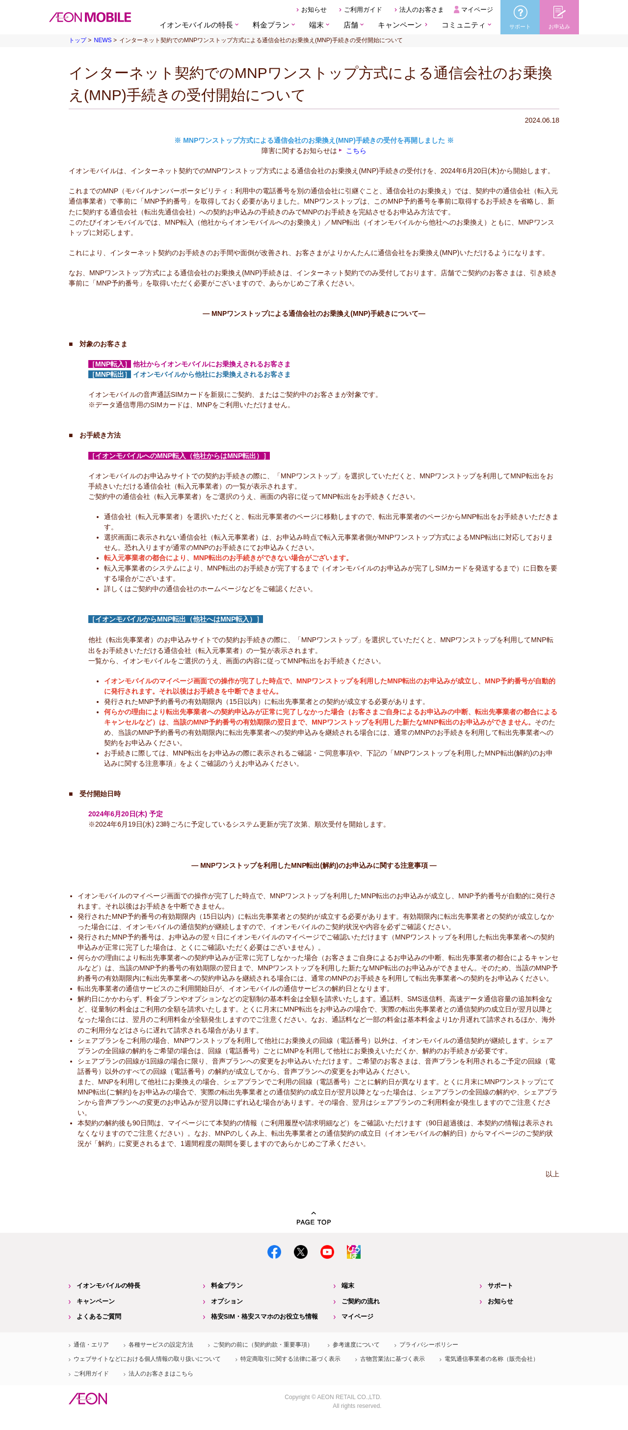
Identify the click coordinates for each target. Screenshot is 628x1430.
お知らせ (314, 9)
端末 (347, 1285)
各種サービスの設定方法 (161, 1344)
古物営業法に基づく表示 (392, 1358)
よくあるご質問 (99, 1316)
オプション (227, 1301)
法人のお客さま (421, 9)
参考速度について (356, 1344)
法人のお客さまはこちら (161, 1373)
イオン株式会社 (88, 1398)
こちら (356, 151)
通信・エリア (91, 1344)
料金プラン (227, 1285)
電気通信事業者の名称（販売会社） (492, 1358)
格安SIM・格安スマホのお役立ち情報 (264, 1316)
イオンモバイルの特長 (108, 1285)
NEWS (102, 40)
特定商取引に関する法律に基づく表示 (290, 1358)
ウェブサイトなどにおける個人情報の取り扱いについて (147, 1358)
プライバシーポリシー (428, 1344)
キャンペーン (400, 25)
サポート (500, 1285)
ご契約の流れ (360, 1301)
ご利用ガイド (363, 9)
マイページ (477, 9)
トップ (77, 40)
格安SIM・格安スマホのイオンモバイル (90, 17)
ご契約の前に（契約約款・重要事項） (263, 1344)
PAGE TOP (314, 1218)
